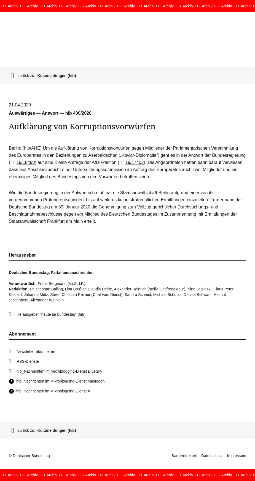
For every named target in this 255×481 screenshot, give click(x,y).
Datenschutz (212, 455)
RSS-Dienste (28, 361)
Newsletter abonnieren (36, 351)
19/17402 (131, 162)
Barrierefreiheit (184, 455)
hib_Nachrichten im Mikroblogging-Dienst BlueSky (59, 371)
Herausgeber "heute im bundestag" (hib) (51, 314)
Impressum (236, 455)
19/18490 (22, 162)
